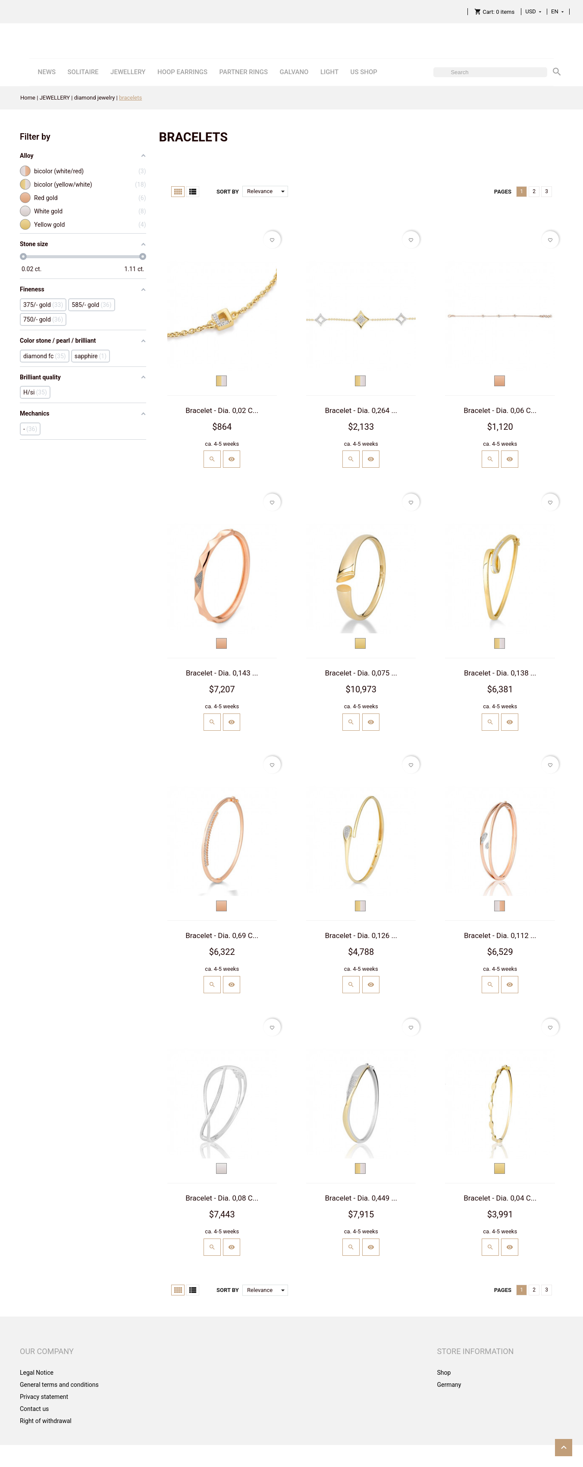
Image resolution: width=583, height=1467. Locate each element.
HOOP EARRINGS (182, 72)
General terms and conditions (59, 1384)
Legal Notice (36, 1372)
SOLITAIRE (82, 72)
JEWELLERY (127, 72)
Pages (502, 191)
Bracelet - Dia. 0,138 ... (500, 673)
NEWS (47, 72)
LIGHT (329, 72)
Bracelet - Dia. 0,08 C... (221, 1198)
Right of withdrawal (46, 1420)
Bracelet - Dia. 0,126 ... (361, 935)
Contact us (34, 1408)
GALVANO (293, 72)
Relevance (267, 191)
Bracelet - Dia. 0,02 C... (221, 410)
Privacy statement (44, 1396)
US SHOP (364, 72)
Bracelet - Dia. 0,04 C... (500, 1198)
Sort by (227, 191)
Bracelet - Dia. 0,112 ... (500, 935)
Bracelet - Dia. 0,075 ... (361, 673)
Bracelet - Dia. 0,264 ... (361, 410)
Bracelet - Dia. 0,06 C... (500, 410)
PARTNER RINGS (243, 72)
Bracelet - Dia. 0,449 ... (361, 1198)
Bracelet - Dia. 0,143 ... (222, 673)
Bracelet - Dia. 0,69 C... (221, 935)
